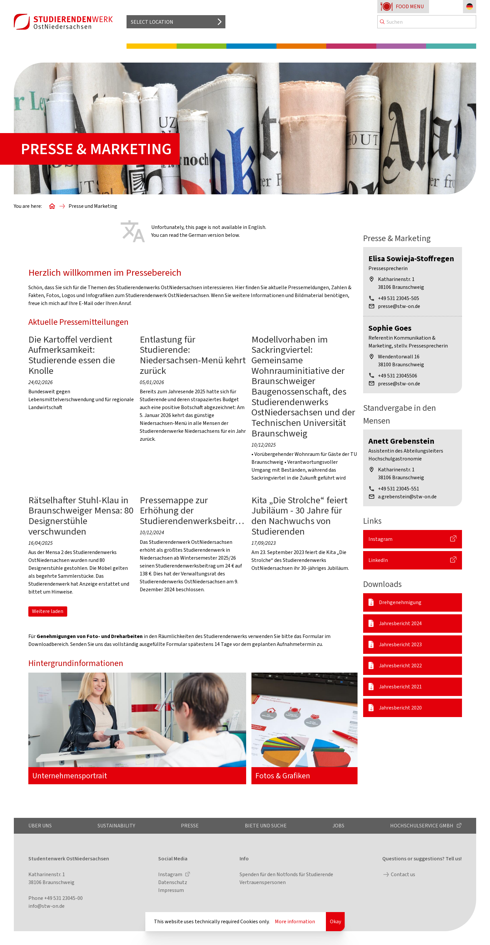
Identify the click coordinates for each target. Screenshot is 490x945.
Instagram (380, 539)
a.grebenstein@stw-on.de (407, 496)
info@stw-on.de (46, 906)
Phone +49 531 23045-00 (55, 898)
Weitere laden (47, 611)
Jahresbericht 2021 (400, 686)
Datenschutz (172, 882)
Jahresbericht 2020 (400, 707)
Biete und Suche (266, 825)
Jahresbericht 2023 (400, 644)
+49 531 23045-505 (398, 298)
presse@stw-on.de (399, 306)
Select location (152, 21)
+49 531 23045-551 (398, 488)
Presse (190, 825)
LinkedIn (378, 560)
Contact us (403, 874)
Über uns (40, 825)
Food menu (410, 6)
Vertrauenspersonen (263, 882)
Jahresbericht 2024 (400, 623)
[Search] (426, 21)
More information (295, 921)
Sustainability (116, 825)
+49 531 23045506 (397, 375)
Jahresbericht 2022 (400, 665)
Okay (335, 921)
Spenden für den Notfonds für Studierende (286, 874)
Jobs (338, 825)
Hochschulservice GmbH (422, 825)
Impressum (171, 890)
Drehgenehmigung (400, 602)
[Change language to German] (469, 6)
